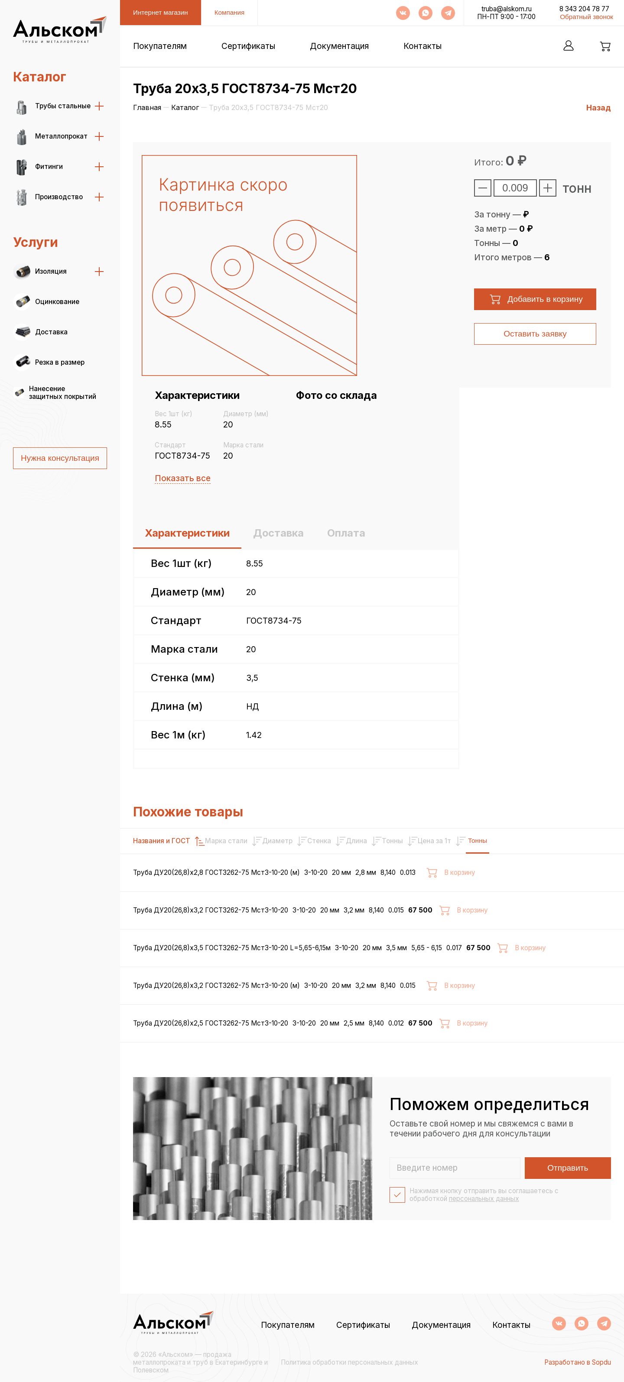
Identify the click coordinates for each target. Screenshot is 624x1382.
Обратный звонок (586, 16)
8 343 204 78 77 (584, 9)
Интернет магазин (160, 12)
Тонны (584, 840)
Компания (229, 12)
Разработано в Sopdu (577, 1362)
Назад (598, 107)
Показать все (183, 478)
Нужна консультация (60, 458)
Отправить (567, 1206)
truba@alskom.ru (506, 9)
